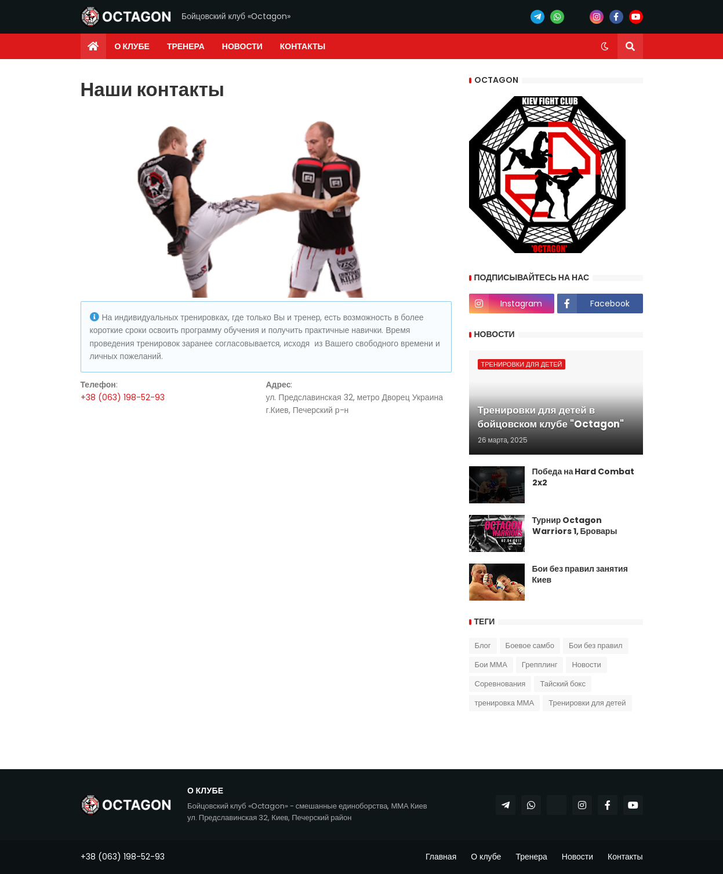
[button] (604, 46)
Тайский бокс (563, 683)
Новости (586, 664)
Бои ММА (491, 664)
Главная (441, 856)
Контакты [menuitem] (302, 46)
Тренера (531, 856)
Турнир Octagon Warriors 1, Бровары (574, 526)
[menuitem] (93, 46)
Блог (483, 645)
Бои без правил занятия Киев (580, 575)
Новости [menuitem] (242, 46)
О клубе (486, 856)
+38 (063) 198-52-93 (123, 397)
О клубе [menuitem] (132, 46)
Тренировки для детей (587, 702)
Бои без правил (595, 645)
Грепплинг (540, 664)
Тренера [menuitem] (186, 46)
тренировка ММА (505, 702)
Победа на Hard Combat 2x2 (583, 477)
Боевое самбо (530, 645)
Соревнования (500, 683)
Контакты (625, 856)
